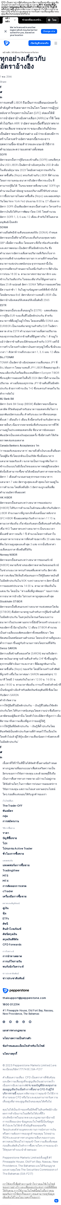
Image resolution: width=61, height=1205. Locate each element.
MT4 (5, 880)
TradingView (11, 870)
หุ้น (4, 913)
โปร (5, 843)
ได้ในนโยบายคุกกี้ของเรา (25, 1197)
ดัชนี (5, 923)
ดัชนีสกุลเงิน (10, 934)
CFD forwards (12, 944)
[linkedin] (1, 97)
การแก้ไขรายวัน (12, 961)
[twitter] (1, 92)
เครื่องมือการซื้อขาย (15, 896)
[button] (56, 1200)
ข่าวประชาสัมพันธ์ (13, 978)
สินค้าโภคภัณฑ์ (12, 929)
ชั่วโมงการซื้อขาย (13, 853)
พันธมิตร (8, 810)
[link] (5, 31)
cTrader (8, 891)
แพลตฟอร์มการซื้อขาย (16, 865)
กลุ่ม (5, 816)
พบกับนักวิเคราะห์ (13, 966)
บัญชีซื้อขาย (10, 838)
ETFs (6, 918)
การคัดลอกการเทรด (15, 886)
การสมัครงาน (11, 821)
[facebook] (0, 87)
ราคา (6, 833)
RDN (6, 1137)
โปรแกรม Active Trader (17, 848)
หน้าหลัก (10, 20)
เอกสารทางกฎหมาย (14, 1030)
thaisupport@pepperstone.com (24, 998)
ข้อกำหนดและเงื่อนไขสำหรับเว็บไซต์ (24, 1045)
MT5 (5, 875)
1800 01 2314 (11, 1004)
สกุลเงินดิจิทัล (10, 939)
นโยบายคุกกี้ (10, 1053)
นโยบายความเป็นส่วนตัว (17, 1038)
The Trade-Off (12, 805)
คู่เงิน (5, 908)
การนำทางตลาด (12, 956)
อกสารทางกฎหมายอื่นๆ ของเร (31, 1137)
